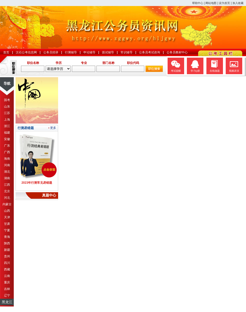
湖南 (7, 178)
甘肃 (7, 224)
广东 (7, 145)
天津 (7, 217)
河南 (7, 165)
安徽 (7, 139)
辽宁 (7, 295)
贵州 (7, 256)
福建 (7, 132)
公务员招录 (50, 52)
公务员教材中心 (177, 52)
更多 (53, 128)
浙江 (7, 126)
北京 (7, 191)
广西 (7, 152)
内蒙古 (7, 204)
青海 (7, 237)
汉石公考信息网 (26, 52)
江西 (7, 184)
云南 (7, 276)
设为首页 (224, 3)
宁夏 (7, 230)
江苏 (7, 113)
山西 (7, 211)
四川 (7, 263)
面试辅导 (108, 52)
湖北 (7, 171)
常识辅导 (126, 52)
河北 (7, 197)
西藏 (7, 269)
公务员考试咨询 (149, 52)
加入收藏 (237, 3)
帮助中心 (197, 3)
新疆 (7, 250)
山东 (7, 106)
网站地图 (210, 3)
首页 (6, 52)
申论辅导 (89, 52)
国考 (7, 100)
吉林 (7, 289)
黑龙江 (7, 302)
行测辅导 (71, 52)
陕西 (7, 243)
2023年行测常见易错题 (37, 182)
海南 (7, 158)
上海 (7, 119)
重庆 (7, 282)
